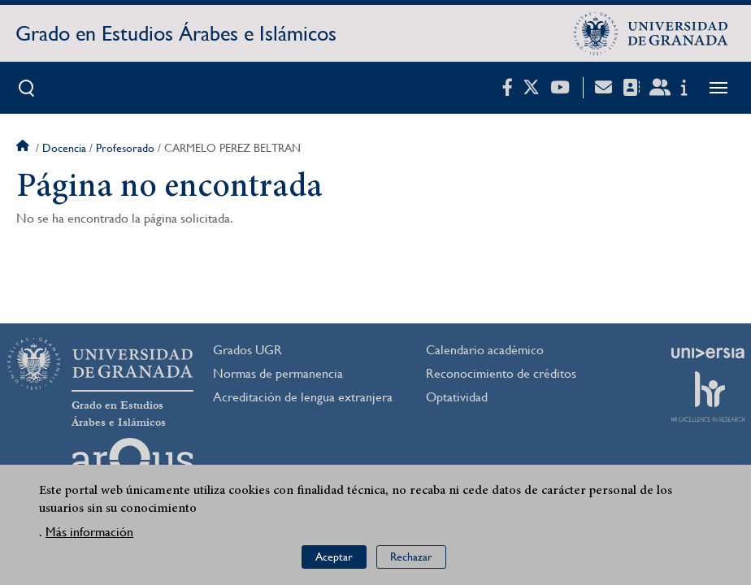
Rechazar (411, 557)
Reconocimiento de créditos (501, 373)
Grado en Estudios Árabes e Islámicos (175, 33)
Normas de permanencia (278, 373)
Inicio (24, 148)
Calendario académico (485, 350)
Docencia (64, 147)
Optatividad (457, 397)
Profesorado (125, 147)
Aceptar (334, 557)
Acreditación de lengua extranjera (303, 397)
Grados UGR (247, 350)
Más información (89, 532)
